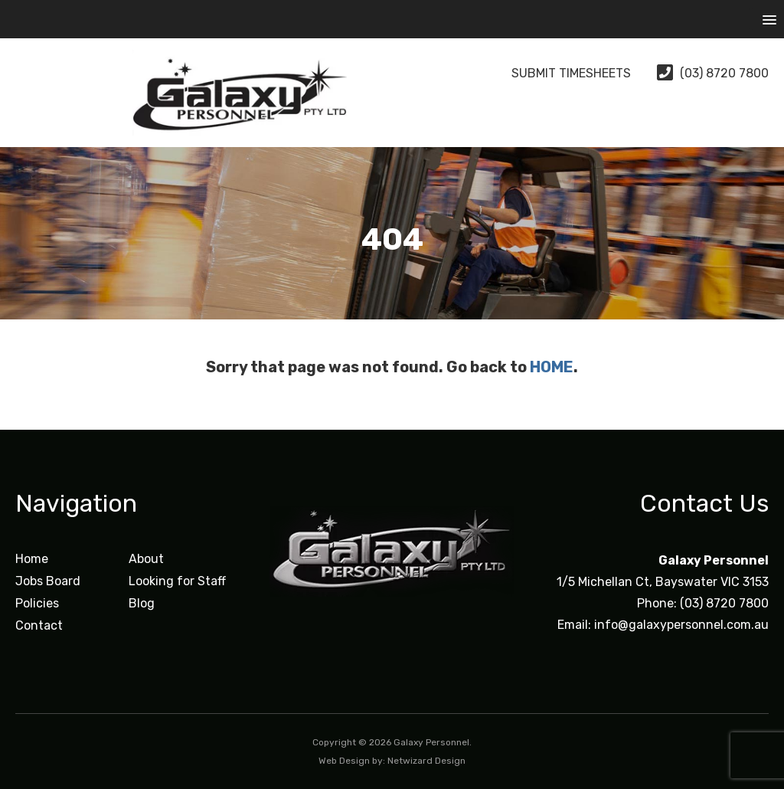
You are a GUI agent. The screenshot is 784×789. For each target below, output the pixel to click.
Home (31, 559)
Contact (39, 625)
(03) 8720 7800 (713, 73)
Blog (142, 603)
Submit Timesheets (558, 73)
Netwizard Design (426, 760)
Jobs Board (47, 581)
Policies (37, 603)
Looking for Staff (177, 581)
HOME (551, 367)
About (146, 559)
